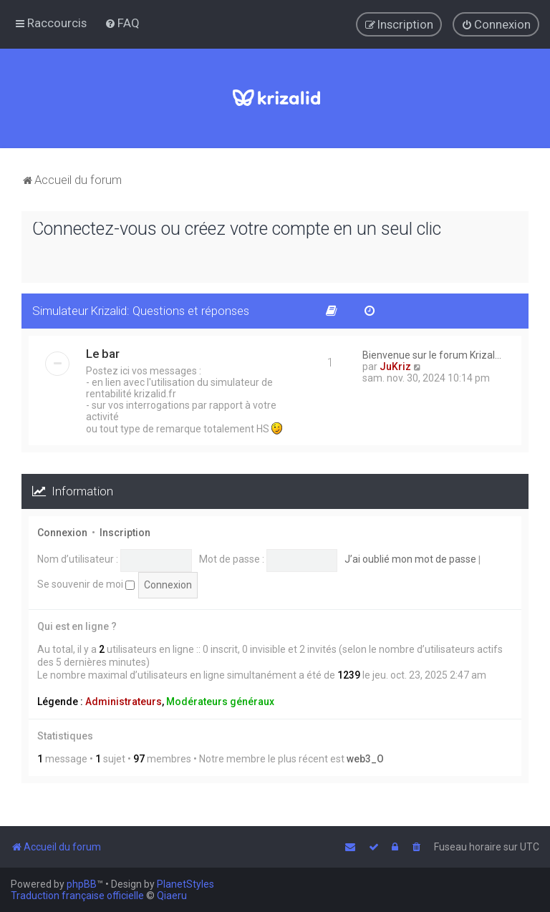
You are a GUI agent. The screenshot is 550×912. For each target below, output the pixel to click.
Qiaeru (172, 895)
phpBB (82, 884)
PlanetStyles (185, 884)
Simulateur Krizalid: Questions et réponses (140, 311)
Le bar (103, 353)
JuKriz (395, 366)
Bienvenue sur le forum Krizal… (431, 355)
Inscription (125, 532)
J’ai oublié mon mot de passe (410, 559)
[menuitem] (122, 23)
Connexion (62, 532)
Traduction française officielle (77, 895)
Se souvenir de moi (86, 584)
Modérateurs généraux (220, 701)
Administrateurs (123, 701)
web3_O (365, 758)
